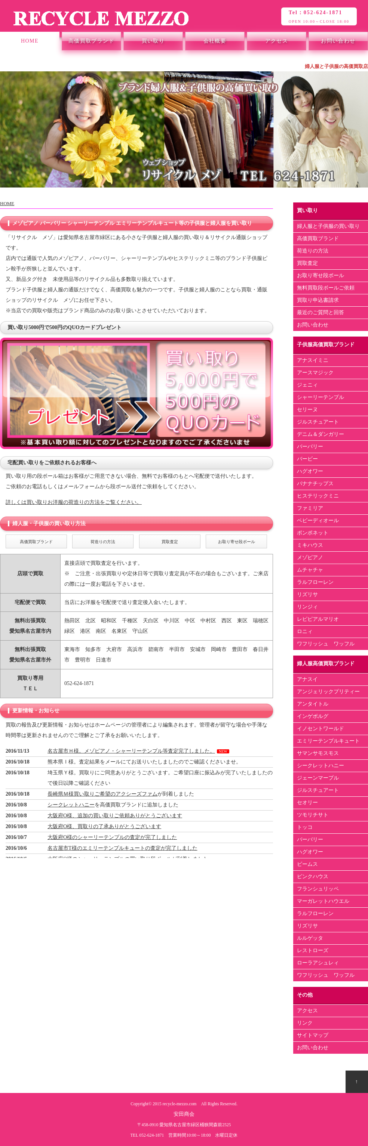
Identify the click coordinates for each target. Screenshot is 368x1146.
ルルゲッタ (310, 938)
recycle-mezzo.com (179, 1104)
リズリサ (307, 594)
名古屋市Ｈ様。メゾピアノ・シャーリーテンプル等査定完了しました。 (131, 751)
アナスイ (307, 679)
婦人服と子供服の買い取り (328, 226)
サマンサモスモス (318, 753)
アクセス (276, 41)
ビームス (307, 864)
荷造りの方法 (312, 251)
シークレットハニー (71, 805)
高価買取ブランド (91, 41)
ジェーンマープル (318, 778)
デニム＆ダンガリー (320, 434)
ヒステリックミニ (318, 496)
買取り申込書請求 (318, 300)
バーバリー (310, 446)
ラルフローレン (315, 582)
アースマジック (315, 372)
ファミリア (310, 508)
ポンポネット (312, 533)
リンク (305, 1023)
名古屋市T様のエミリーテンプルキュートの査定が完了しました (122, 848)
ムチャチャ (310, 570)
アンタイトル (312, 704)
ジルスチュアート (318, 422)
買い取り (153, 41)
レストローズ (312, 950)
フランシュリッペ (318, 889)
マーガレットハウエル (323, 901)
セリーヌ (307, 409)
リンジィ (307, 607)
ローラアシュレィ (318, 963)
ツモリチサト (312, 815)
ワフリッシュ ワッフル (326, 644)
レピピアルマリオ (318, 619)
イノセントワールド (320, 728)
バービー (307, 459)
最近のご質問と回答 (320, 312)
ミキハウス (310, 545)
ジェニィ (307, 385)
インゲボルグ (312, 716)
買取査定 (307, 263)
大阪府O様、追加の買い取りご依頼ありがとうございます (114, 815)
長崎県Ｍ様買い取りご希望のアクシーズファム (102, 794)
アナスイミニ (312, 360)
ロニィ (305, 631)
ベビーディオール (318, 520)
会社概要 (215, 41)
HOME (30, 41)
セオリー (307, 802)
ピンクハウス (312, 876)
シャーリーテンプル (320, 397)
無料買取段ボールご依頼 (326, 288)
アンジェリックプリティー (328, 691)
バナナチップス (315, 483)
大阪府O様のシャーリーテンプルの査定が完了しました (112, 837)
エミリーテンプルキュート (328, 741)
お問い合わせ (338, 41)
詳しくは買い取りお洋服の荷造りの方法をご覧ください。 (74, 502)
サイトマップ (312, 1035)
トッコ (305, 827)
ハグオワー (310, 471)
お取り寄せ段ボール (320, 275)
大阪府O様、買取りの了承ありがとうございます (104, 826)
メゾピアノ (310, 557)
